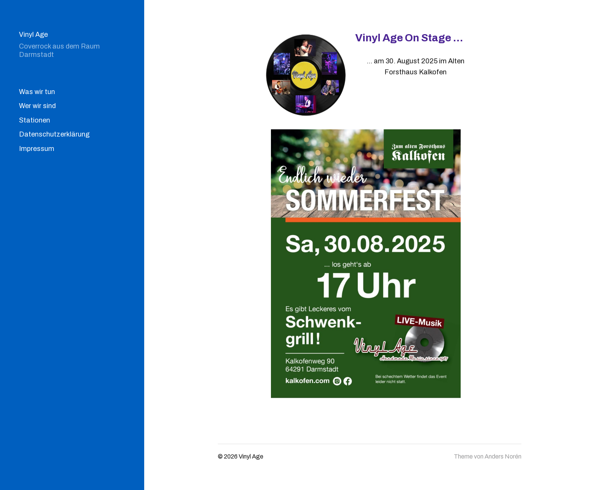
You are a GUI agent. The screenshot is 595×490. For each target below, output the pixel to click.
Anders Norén (503, 456)
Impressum (36, 148)
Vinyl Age (33, 34)
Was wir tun (37, 92)
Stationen (34, 120)
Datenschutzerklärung (54, 134)
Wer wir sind (37, 106)
